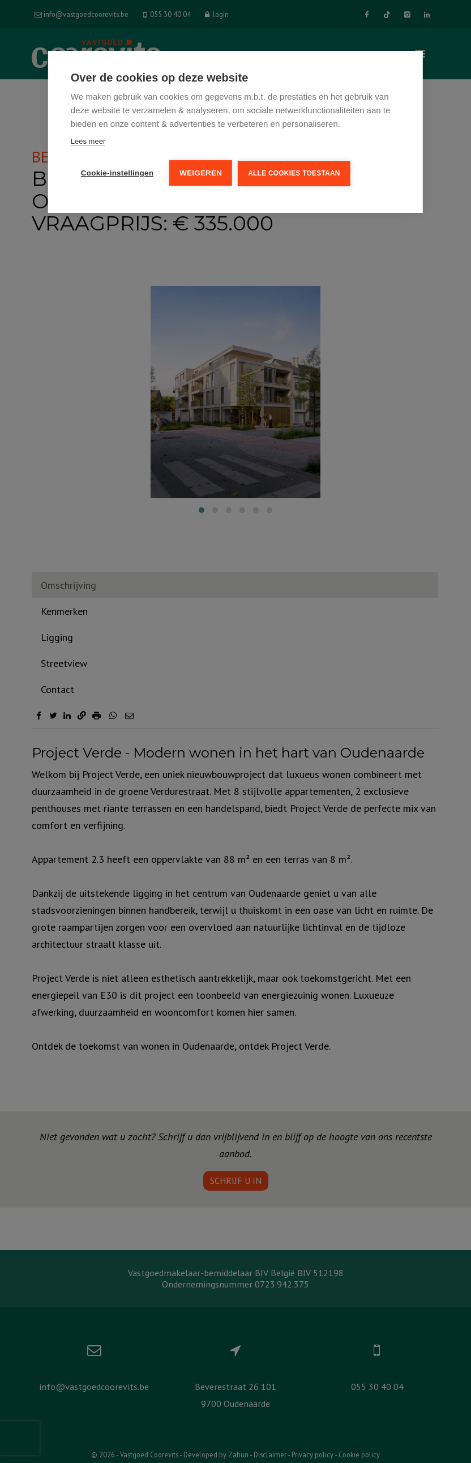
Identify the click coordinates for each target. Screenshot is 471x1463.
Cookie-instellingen (117, 173)
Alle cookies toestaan (294, 173)
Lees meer (88, 141)
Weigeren (200, 173)
